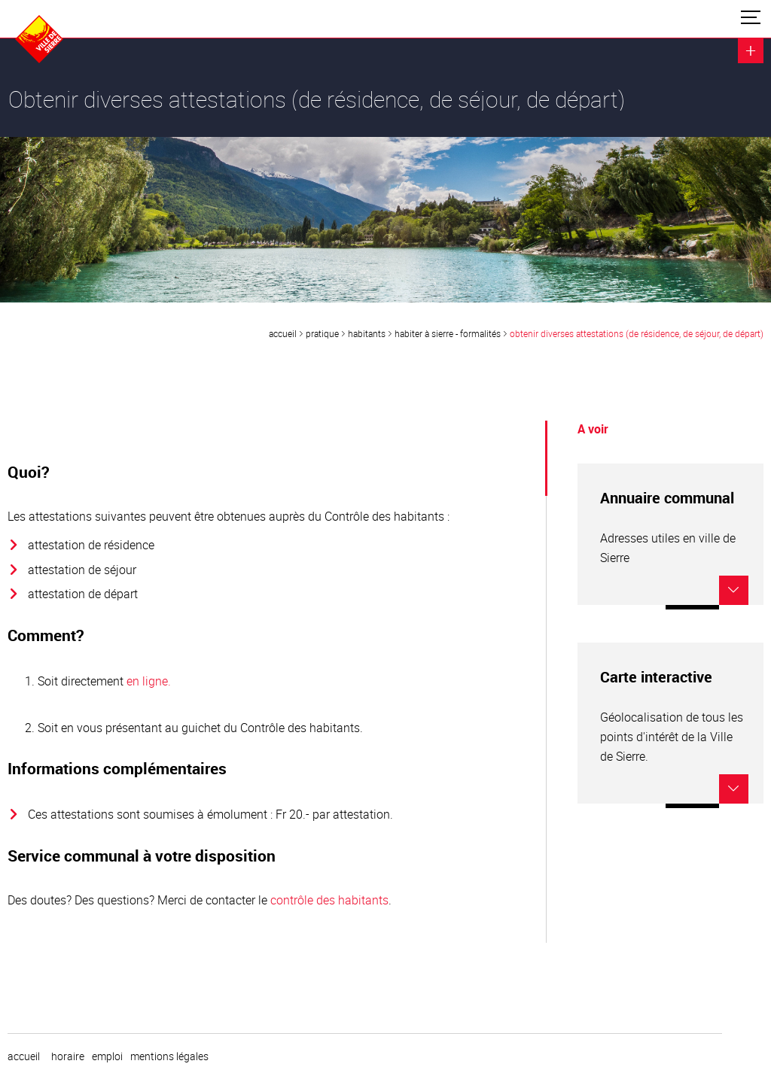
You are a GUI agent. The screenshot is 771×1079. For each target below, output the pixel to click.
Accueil (283, 333)
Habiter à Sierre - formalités (448, 333)
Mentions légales (169, 1056)
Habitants (367, 333)
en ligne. (148, 681)
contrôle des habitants (329, 900)
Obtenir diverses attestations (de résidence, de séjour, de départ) (636, 333)
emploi (107, 1056)
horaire (67, 1056)
